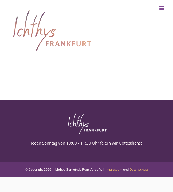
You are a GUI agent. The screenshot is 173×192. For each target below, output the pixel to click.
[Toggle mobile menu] (162, 8)
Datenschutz (138, 169)
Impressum (113, 169)
